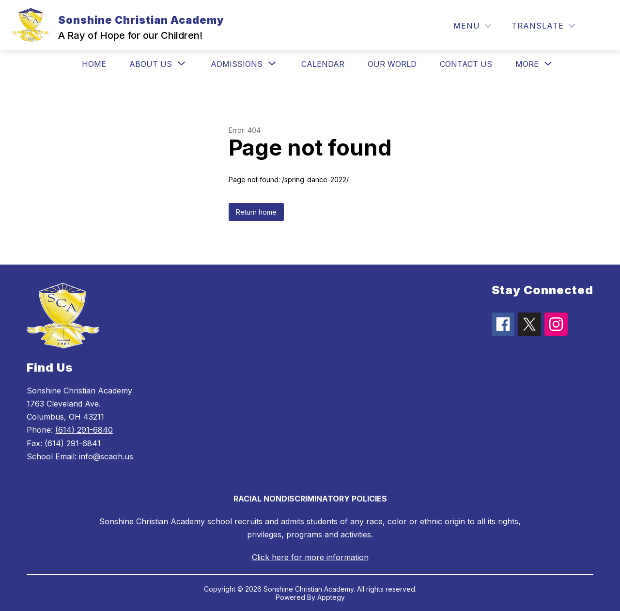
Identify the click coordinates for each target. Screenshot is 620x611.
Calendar (322, 64)
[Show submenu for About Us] (150, 64)
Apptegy (331, 597)
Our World (392, 64)
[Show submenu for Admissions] (237, 64)
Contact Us (466, 64)
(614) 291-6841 (73, 443)
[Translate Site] (543, 26)
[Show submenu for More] (527, 64)
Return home (256, 212)
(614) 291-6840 (84, 430)
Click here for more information (310, 557)
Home (94, 64)
